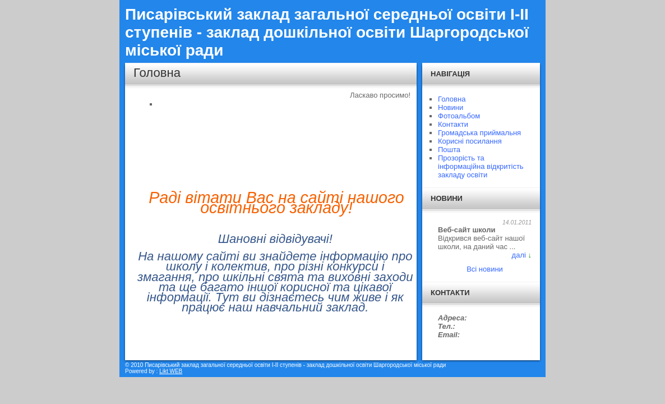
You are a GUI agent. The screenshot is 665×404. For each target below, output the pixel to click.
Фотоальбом (459, 116)
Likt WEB (170, 371)
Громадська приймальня (479, 132)
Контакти (453, 124)
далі (519, 255)
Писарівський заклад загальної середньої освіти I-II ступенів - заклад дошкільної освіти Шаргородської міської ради (327, 32)
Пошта (449, 149)
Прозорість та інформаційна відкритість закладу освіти (481, 166)
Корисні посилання (470, 141)
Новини (450, 107)
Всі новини (485, 269)
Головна (451, 99)
